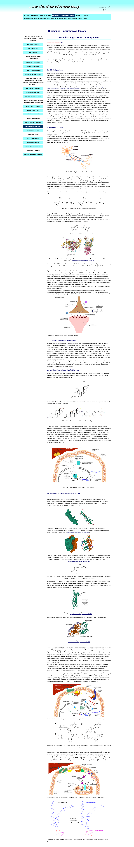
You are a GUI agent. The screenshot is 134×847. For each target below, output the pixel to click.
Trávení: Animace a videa (32, 70)
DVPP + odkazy (83, 18)
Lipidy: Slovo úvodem (33, 106)
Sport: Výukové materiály (33, 146)
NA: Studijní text (33, 48)
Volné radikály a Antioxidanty (33, 154)
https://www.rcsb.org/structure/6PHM (78, 532)
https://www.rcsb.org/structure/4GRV (81, 614)
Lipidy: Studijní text (33, 110)
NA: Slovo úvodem (33, 44)
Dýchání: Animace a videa (33, 96)
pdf (62, 42)
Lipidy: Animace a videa (33, 114)
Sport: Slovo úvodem (33, 138)
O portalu (27, 15)
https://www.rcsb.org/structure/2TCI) (79, 561)
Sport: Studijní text (33, 142)
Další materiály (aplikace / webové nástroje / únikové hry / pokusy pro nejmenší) (50, 18)
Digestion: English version (33, 74)
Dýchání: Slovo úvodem (33, 88)
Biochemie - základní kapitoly (41, 15)
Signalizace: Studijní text (32, 126)
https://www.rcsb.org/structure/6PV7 (83, 260)
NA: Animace (33, 52)
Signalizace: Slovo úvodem (33, 122)
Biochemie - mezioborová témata (63, 15)
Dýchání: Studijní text (33, 92)
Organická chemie (82, 15)
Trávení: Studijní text (33, 66)
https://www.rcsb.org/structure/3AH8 (79, 642)
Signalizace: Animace (32, 130)
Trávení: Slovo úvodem (33, 62)
